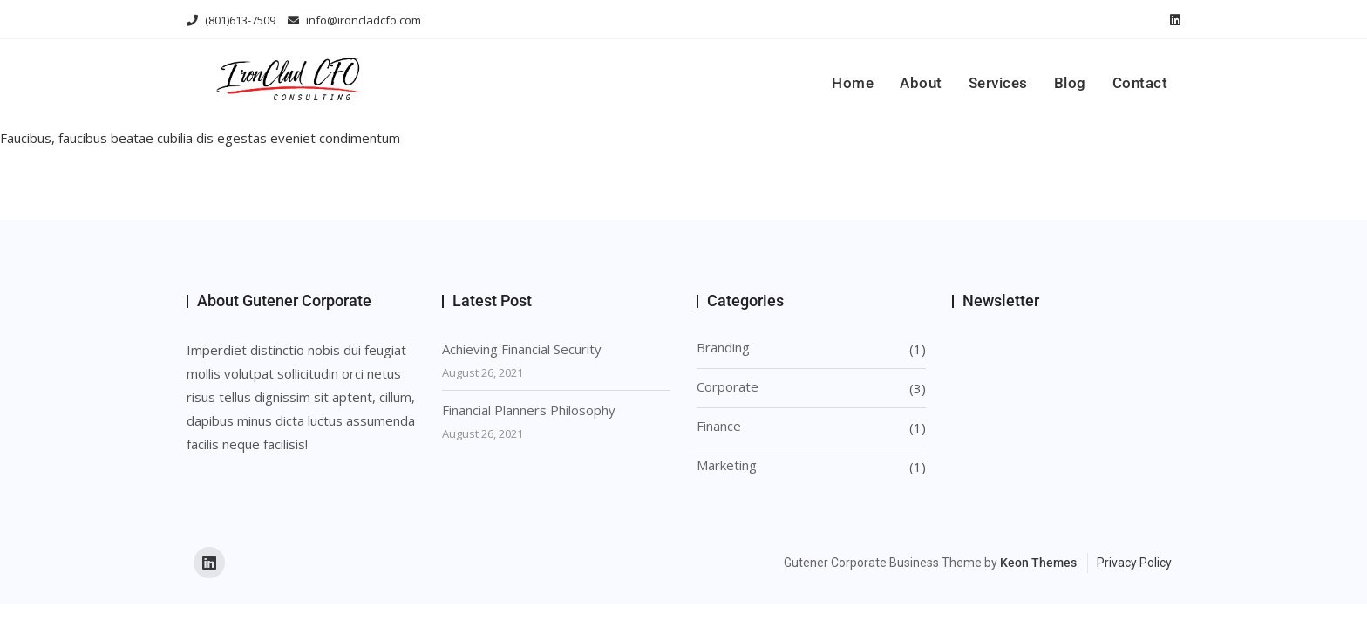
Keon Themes (1038, 563)
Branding (723, 347)
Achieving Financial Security (522, 349)
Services (998, 83)
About (921, 83)
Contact (1140, 83)
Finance (719, 425)
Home (853, 83)
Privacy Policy (1134, 563)
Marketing (727, 465)
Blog (1070, 83)
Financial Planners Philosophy (528, 410)
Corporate (727, 386)
